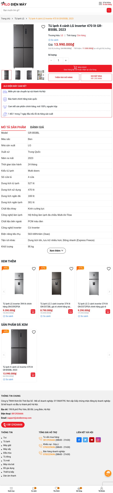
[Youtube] (91, 439)
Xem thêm (56, 250)
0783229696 (49, 447)
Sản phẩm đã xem (14, 324)
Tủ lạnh (6, 441)
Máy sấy (7, 449)
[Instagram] (98, 439)
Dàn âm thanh (9, 476)
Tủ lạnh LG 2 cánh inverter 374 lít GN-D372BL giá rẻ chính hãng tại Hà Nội (55, 305)
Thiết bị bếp (8, 472)
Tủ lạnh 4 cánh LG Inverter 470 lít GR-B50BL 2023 (18, 368)
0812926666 (17, 413)
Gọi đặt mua (96, 77)
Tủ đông (7, 457)
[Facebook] (79, 439)
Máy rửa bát (8, 464)
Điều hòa (7, 453)
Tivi (5, 437)
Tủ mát (6, 460)
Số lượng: (52, 55)
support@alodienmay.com (19, 418)
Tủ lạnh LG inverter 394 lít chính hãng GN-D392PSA (17, 305)
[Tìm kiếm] (109, 10)
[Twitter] (85, 439)
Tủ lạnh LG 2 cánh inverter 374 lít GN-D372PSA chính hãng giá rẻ (93, 305)
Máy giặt (7, 445)
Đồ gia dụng (8, 468)
